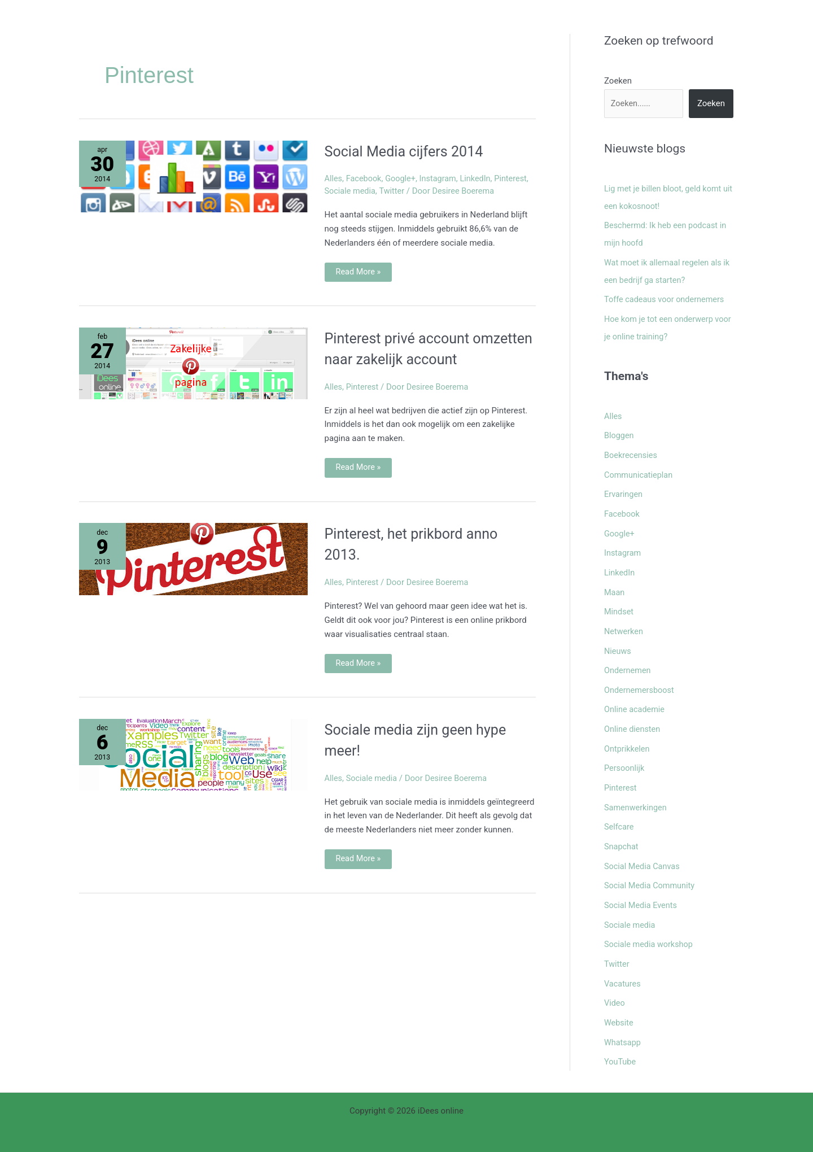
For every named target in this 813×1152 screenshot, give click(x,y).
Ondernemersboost (640, 678)
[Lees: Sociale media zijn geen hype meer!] (193, 775)
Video (615, 983)
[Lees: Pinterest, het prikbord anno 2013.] (193, 580)
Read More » (359, 270)
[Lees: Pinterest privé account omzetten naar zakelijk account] (193, 363)
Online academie (635, 697)
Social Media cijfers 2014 (419, 150)
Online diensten (633, 716)
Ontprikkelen (628, 735)
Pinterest (517, 178)
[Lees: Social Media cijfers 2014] (193, 176)
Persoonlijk (625, 754)
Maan (615, 583)
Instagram (441, 178)
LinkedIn (480, 178)
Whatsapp (623, 1021)
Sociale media (351, 191)
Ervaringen (624, 487)
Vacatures (623, 964)
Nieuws (618, 640)
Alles (334, 178)
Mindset (619, 602)
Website (619, 1002)
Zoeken (618, 81)
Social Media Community (651, 868)
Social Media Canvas (643, 850)
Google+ (403, 178)
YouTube (620, 1040)
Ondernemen (628, 659)
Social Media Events (642, 888)
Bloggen (619, 430)
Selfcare (619, 811)
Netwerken (624, 621)
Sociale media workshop (650, 926)
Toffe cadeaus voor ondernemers (666, 296)
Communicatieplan (639, 469)
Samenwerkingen (636, 792)
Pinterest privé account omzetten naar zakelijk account (411, 358)
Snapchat (622, 831)
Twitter (394, 191)
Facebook (365, 178)
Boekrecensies (631, 449)
